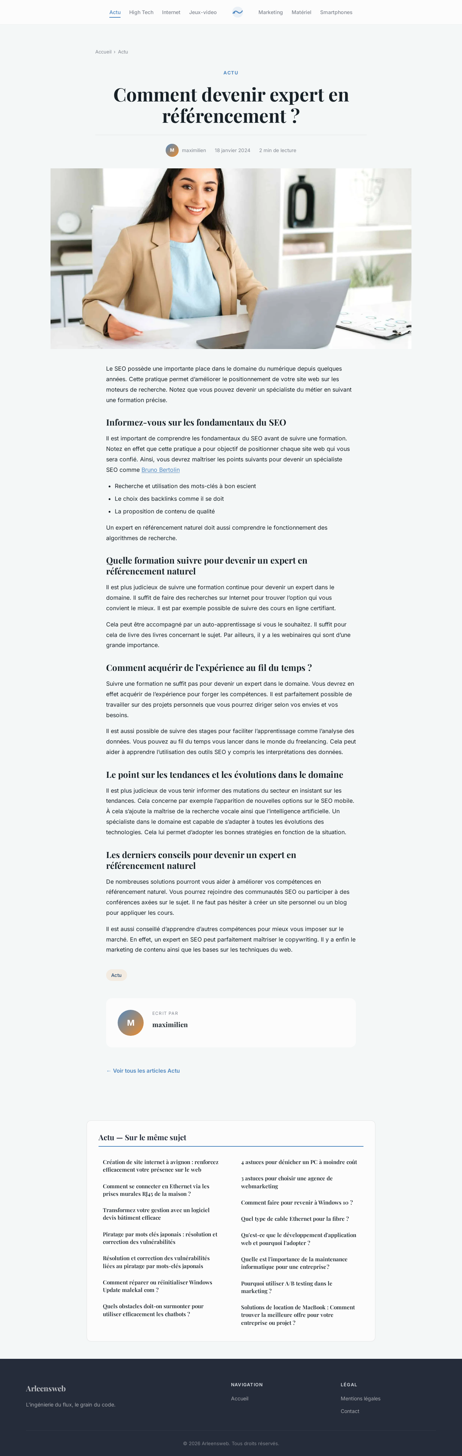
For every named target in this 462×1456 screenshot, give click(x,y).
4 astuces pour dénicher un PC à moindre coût (299, 1162)
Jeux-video (203, 12)
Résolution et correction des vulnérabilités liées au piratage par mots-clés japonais (156, 1261)
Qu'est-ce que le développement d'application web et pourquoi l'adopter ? (298, 1238)
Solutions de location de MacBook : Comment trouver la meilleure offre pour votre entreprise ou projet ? (298, 1315)
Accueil (103, 52)
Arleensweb (46, 1388)
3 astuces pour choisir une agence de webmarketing (287, 1182)
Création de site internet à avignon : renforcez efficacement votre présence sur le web (160, 1165)
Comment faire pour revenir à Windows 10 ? (297, 1202)
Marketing (270, 12)
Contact (350, 1411)
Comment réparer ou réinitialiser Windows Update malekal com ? (157, 1286)
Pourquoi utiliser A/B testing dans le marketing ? (286, 1287)
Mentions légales (360, 1398)
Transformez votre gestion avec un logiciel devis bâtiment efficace (156, 1213)
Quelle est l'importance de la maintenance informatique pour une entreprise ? (294, 1262)
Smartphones (336, 12)
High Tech (141, 12)
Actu (115, 12)
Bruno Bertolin (160, 469)
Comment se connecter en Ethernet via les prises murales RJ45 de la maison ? (156, 1190)
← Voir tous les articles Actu (143, 1070)
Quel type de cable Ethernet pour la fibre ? (295, 1218)
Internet (171, 12)
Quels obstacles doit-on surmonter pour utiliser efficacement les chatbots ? (153, 1309)
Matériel (301, 12)
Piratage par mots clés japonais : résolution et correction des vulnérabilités (160, 1238)
